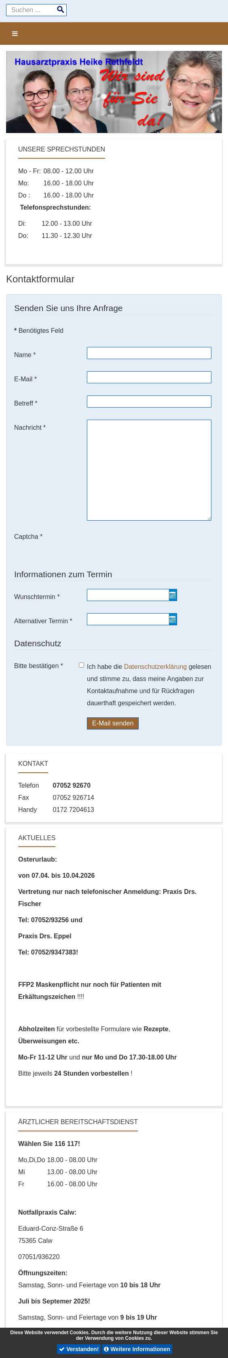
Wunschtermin (37, 596)
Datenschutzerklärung (156, 666)
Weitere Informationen (137, 1349)
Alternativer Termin (43, 621)
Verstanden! (79, 1349)
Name (25, 354)
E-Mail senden (112, 723)
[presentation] (148, 544)
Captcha (28, 536)
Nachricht (30, 427)
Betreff (26, 403)
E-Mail (25, 379)
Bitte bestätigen (38, 665)
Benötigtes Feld (38, 330)
